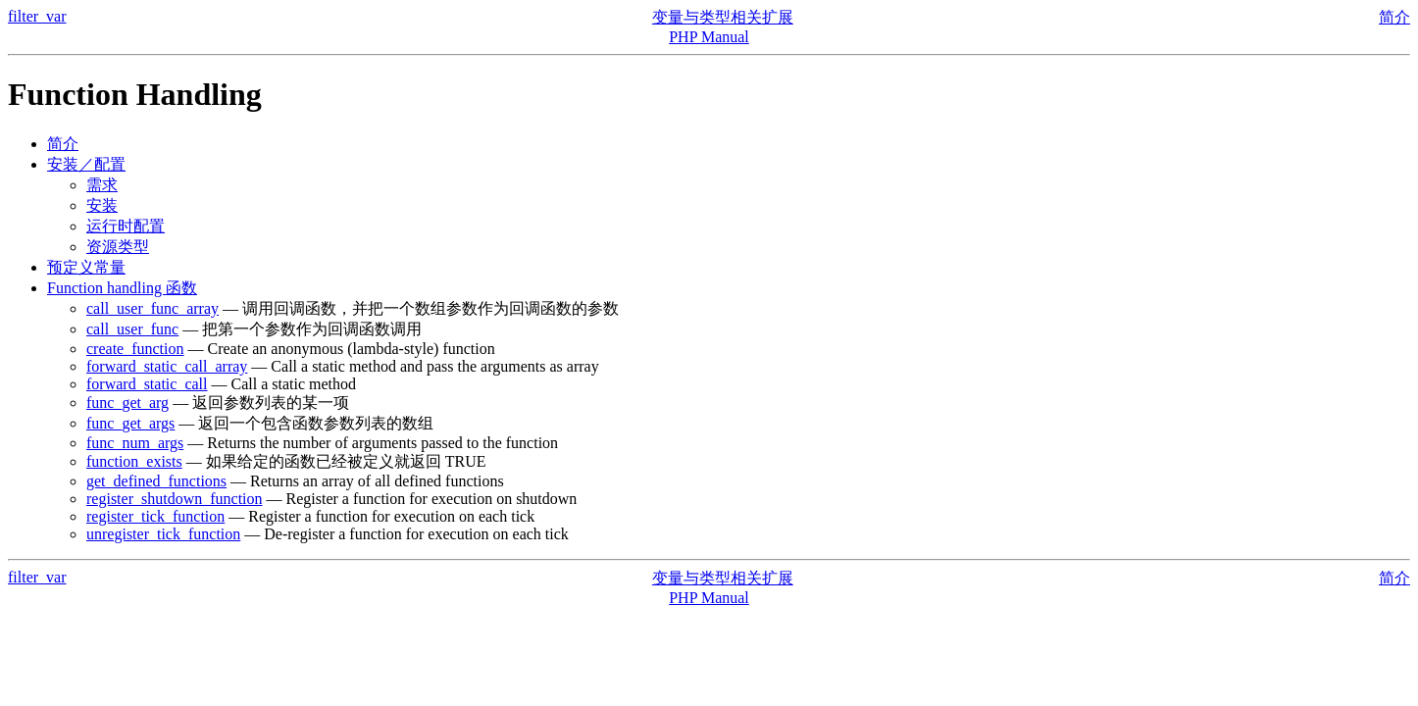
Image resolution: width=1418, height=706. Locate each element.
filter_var (37, 16)
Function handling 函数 (122, 287)
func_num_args (134, 442)
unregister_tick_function (163, 534)
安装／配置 (86, 164)
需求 (102, 184)
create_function (135, 348)
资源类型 (117, 246)
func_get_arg (127, 402)
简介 (1394, 17)
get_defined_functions (156, 481)
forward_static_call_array (166, 366)
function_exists (134, 461)
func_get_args (130, 423)
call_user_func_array (152, 308)
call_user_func (132, 329)
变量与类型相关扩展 (722, 17)
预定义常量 (86, 267)
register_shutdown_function (174, 498)
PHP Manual (709, 36)
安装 (102, 205)
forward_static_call (147, 384)
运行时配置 (125, 226)
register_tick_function (155, 516)
